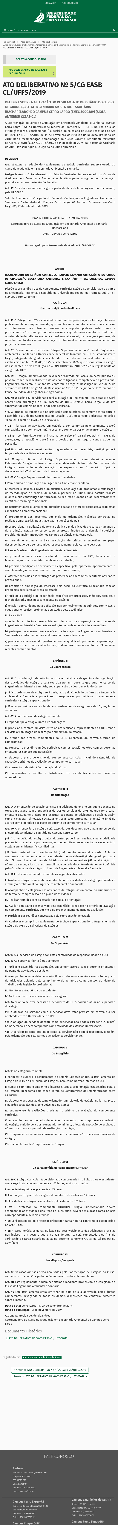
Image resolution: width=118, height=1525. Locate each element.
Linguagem (50, 3)
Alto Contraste (70, 3)
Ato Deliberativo (49, 42)
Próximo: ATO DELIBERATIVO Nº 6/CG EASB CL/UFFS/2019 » (50, 1376)
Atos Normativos (28, 42)
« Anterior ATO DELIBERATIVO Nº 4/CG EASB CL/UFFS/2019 (49, 1370)
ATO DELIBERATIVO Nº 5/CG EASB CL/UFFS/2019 (28, 71)
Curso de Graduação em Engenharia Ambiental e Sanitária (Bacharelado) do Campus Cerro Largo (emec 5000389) (55, 45)
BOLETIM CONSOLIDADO (31, 59)
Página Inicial (9, 42)
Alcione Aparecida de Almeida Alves (41, 1357)
